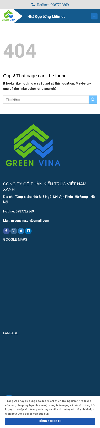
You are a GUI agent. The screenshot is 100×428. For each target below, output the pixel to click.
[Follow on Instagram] (13, 231)
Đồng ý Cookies (50, 421)
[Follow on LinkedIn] (28, 231)
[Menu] (94, 16)
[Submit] (93, 99)
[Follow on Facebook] (6, 231)
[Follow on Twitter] (21, 231)
